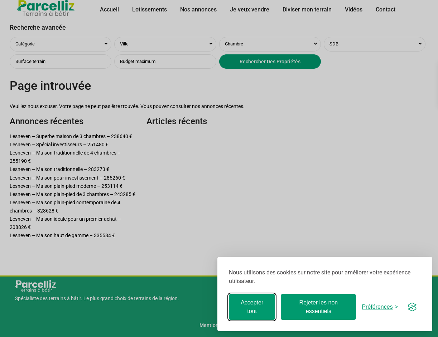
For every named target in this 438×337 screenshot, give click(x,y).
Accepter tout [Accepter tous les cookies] (252, 306)
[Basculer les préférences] (380, 306)
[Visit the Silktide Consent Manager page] (412, 307)
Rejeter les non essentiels (318, 306)
